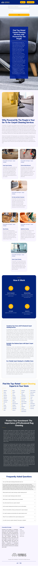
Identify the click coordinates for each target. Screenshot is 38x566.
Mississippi (15, 408)
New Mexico (23, 398)
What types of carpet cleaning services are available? (13, 499)
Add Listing (30, 2)
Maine (14, 400)
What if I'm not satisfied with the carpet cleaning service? (13, 517)
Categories (22, 531)
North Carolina (24, 401)
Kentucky (14, 397)
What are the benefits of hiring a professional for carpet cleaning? (15, 510)
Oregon (22, 408)
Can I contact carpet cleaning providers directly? (12, 496)
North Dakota (23, 403)
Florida (5, 405)
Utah (31, 398)
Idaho (5, 410)
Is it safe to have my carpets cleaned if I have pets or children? (14, 520)
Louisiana (14, 398)
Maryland (14, 402)
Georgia (5, 407)
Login (22, 2)
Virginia (31, 402)
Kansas (14, 395)
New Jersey (23, 396)
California (5, 397)
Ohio (22, 405)
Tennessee (32, 395)
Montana (32, 393)
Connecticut (6, 400)
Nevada (22, 392)
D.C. (4, 403)
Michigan (14, 405)
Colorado (5, 398)
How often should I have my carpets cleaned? (11, 503)
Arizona (5, 393)
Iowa (13, 393)
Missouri (14, 410)
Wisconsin (32, 407)
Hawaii (5, 408)
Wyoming (32, 408)
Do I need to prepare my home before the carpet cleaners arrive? (15, 513)
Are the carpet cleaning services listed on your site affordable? (14, 506)
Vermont (31, 400)
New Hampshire (23, 394)
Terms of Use (22, 533)
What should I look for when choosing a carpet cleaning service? (15, 492)
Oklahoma (23, 406)
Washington (32, 403)
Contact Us (22, 535)
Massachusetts (15, 403)
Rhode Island (23, 411)
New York (23, 400)
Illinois (14, 390)
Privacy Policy (22, 532)
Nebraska (23, 390)
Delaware (5, 402)
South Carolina (33, 390)
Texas (31, 397)
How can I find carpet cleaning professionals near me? (13, 482)
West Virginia (32, 405)
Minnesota (14, 407)
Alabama (5, 390)
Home (21, 529)
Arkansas (5, 395)
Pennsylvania (23, 410)
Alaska (5, 392)
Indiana (14, 392)
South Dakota (32, 392)
